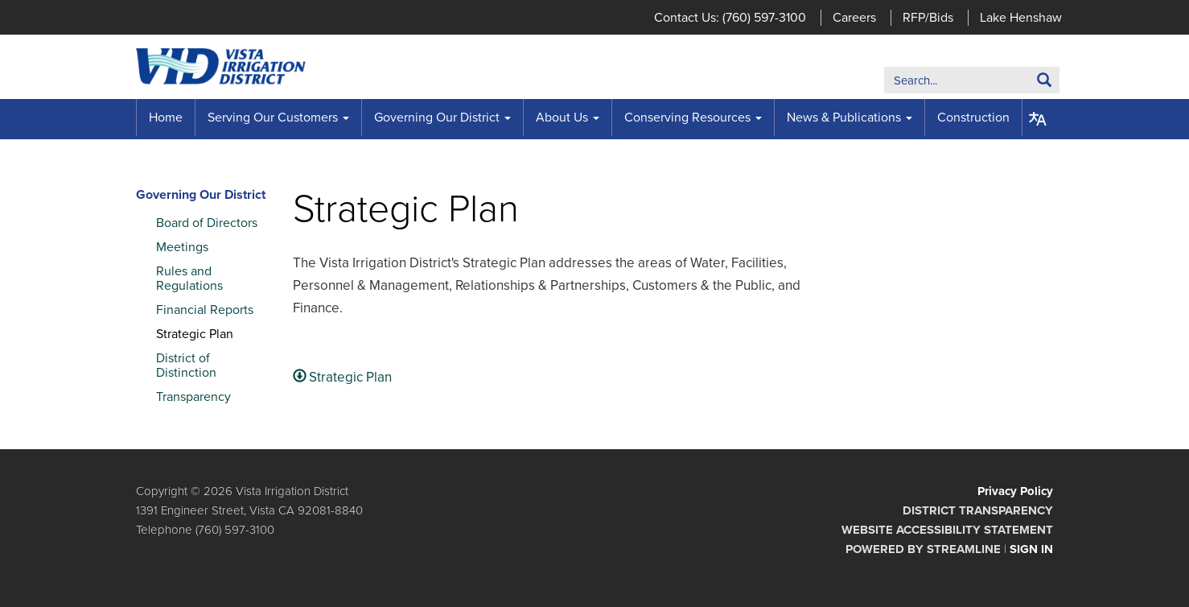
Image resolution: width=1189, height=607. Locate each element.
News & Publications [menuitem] (844, 117)
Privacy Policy (1015, 491)
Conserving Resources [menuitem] (687, 117)
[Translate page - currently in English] (1037, 119)
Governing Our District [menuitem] (437, 117)
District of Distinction (186, 365)
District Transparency (978, 510)
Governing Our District (200, 195)
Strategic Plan (194, 334)
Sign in (1031, 549)
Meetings (182, 247)
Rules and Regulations (189, 278)
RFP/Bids (928, 18)
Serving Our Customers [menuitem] (273, 117)
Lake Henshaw (1021, 18)
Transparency (193, 397)
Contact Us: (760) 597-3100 (730, 18)
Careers (854, 18)
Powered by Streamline (923, 549)
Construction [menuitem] (973, 117)
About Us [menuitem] (562, 117)
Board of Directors (206, 223)
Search (1019, 83)
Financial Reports (204, 310)
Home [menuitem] (166, 117)
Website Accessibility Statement (947, 529)
